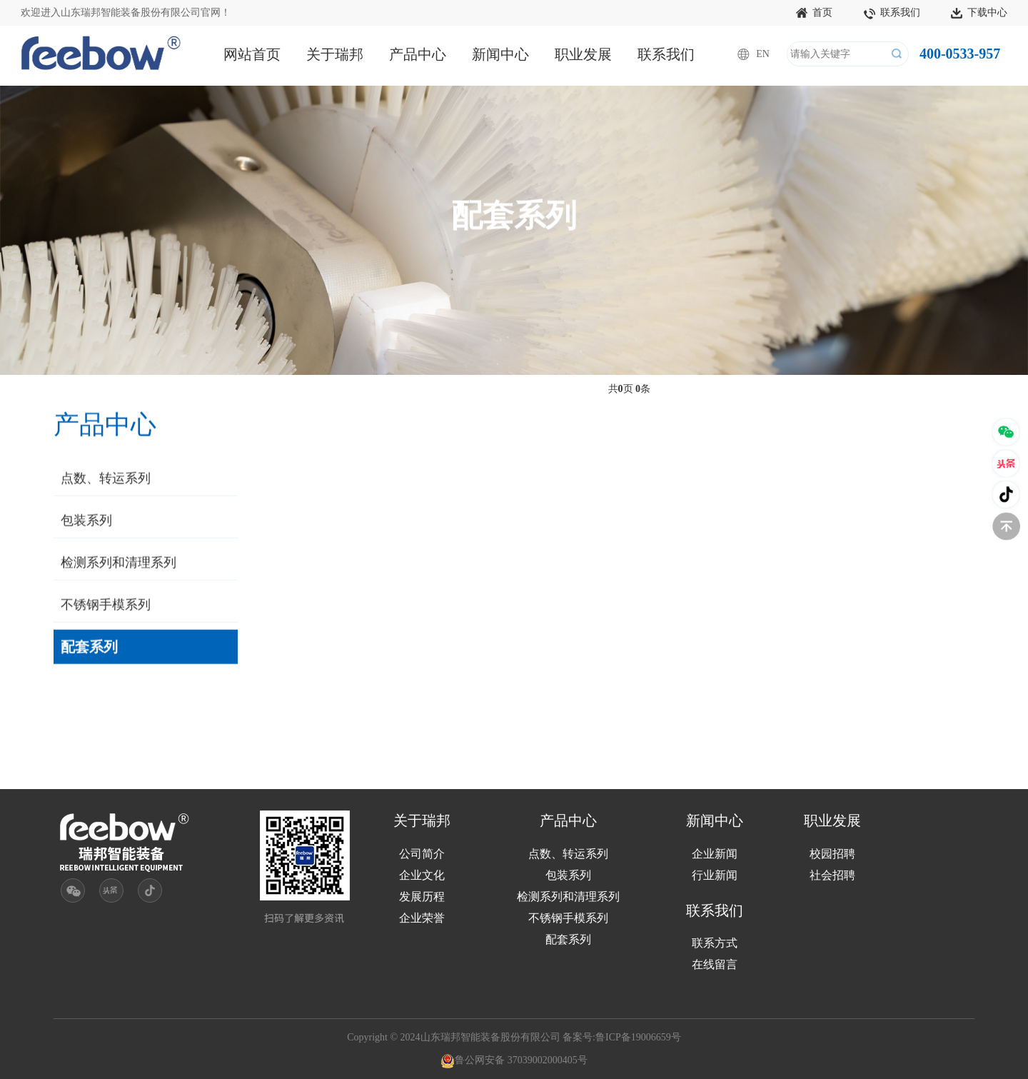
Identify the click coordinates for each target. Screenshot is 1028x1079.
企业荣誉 (422, 918)
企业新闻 (714, 854)
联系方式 (714, 943)
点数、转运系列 (106, 480)
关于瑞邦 (334, 54)
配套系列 (89, 648)
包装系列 (86, 522)
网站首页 (252, 54)
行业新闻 (714, 875)
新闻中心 (500, 54)
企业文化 (422, 875)
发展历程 (422, 896)
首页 (814, 13)
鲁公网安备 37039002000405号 (514, 1060)
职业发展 (583, 54)
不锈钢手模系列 (106, 606)
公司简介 (422, 854)
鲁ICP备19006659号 (638, 1037)
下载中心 (979, 13)
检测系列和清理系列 (118, 564)
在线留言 (714, 964)
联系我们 (892, 13)
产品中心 (417, 54)
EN (763, 54)
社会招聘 (832, 875)
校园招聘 (832, 854)
